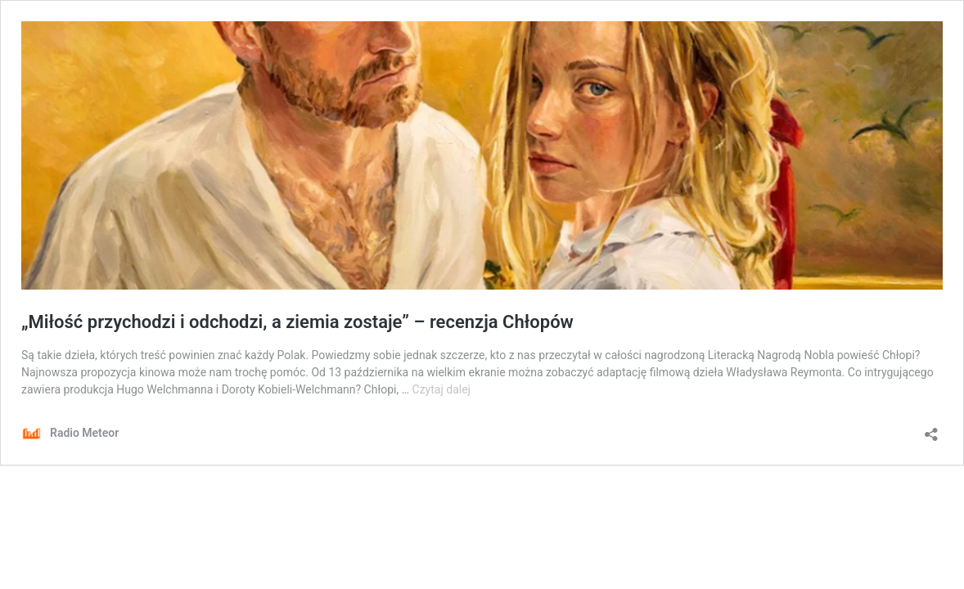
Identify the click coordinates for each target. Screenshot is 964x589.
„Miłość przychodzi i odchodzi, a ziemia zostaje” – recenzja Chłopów (297, 322)
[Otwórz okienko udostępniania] (931, 429)
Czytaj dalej (441, 389)
